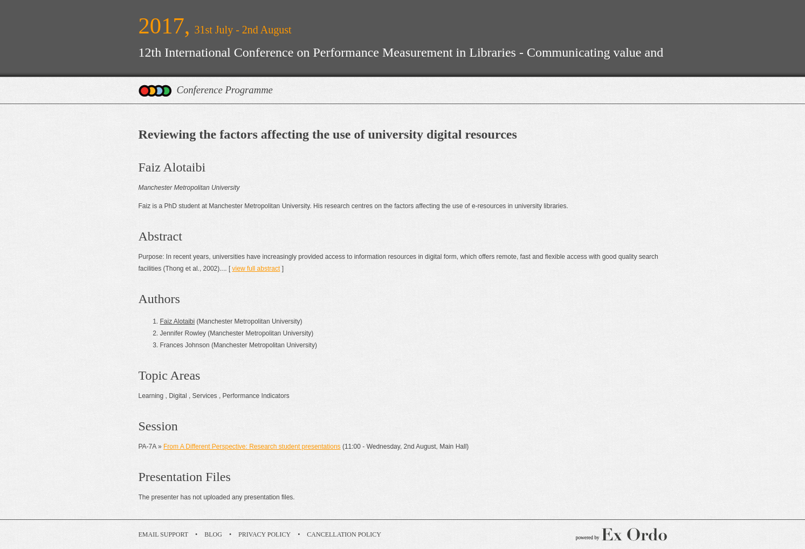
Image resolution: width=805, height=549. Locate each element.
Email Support (164, 534)
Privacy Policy (264, 534)
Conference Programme (225, 89)
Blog (213, 534)
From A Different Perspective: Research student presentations (252, 446)
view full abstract (256, 268)
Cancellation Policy (344, 534)
